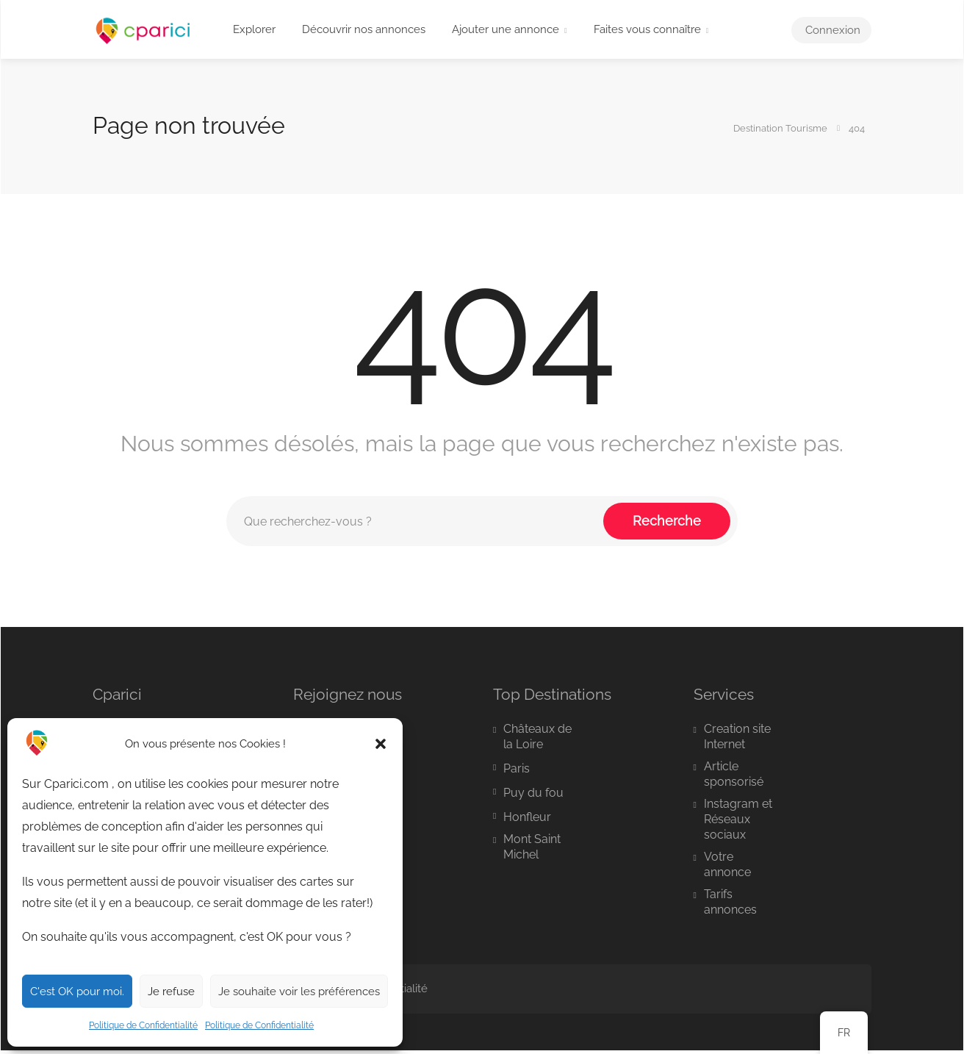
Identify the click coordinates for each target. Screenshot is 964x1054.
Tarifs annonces (730, 902)
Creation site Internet (737, 736)
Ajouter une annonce (505, 29)
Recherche (667, 520)
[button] (380, 743)
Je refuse (171, 991)
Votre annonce (727, 864)
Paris (516, 768)
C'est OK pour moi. (77, 991)
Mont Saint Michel (532, 846)
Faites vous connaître (647, 29)
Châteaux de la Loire (537, 736)
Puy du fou (533, 793)
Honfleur (527, 817)
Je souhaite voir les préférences (299, 991)
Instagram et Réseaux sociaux (738, 819)
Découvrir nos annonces (363, 29)
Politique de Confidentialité (143, 1025)
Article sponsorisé (733, 774)
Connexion (831, 29)
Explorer (254, 29)
